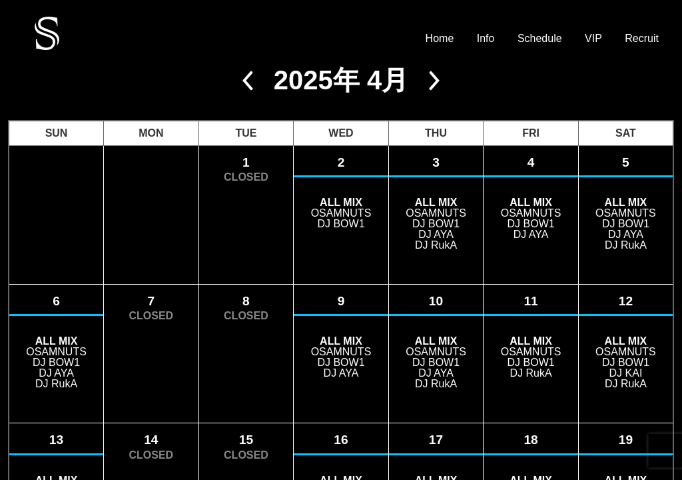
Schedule (539, 38)
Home (440, 38)
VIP (593, 38)
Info (486, 38)
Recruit (642, 38)
